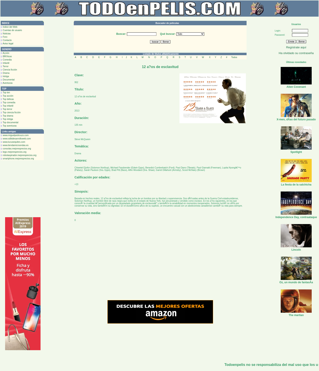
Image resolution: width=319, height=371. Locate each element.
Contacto (6, 40)
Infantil (5, 63)
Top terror (6, 109)
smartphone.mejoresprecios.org (17, 158)
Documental (8, 79)
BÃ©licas (6, 56)
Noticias (6, 33)
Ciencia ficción (9, 69)
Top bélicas (7, 99)
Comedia (6, 60)
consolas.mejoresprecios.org (16, 148)
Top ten (5, 92)
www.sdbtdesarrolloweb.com (16, 138)
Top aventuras (9, 126)
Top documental (9, 122)
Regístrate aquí (296, 47)
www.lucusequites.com (13, 142)
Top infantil (7, 106)
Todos (234, 57)
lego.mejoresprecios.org (13, 152)
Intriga (5, 76)
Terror (4, 66)
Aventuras (7, 83)
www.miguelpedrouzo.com (15, 135)
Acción (5, 53)
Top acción (7, 96)
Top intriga (7, 119)
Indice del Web (9, 27)
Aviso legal (7, 43)
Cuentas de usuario (11, 30)
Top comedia (8, 102)
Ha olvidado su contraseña (296, 53)
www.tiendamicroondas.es (15, 145)
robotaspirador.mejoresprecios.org (18, 155)
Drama (5, 73)
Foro (4, 37)
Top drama (7, 116)
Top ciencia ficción (11, 112)
